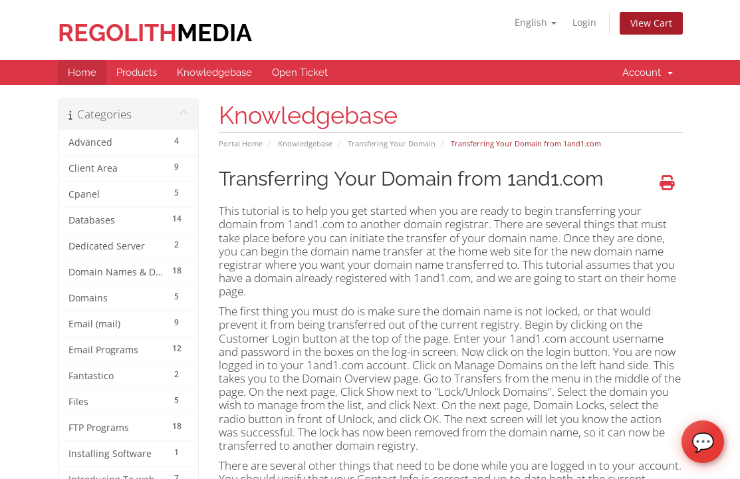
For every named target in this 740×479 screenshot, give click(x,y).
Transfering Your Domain (391, 143)
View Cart (651, 23)
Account (647, 73)
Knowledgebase (305, 143)
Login (584, 22)
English (535, 22)
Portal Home (241, 143)
